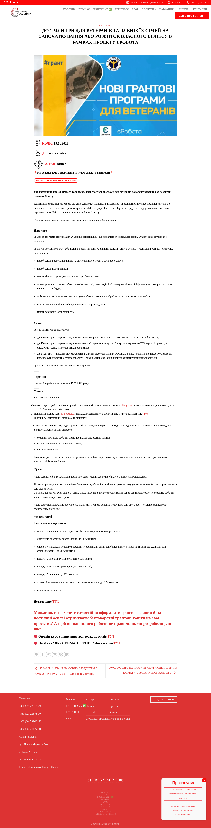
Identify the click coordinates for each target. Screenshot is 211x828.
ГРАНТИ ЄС (122, 9)
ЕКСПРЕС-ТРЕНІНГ (97, 718)
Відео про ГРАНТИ (192, 15)
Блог (135, 9)
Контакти (200, 9)
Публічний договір (120, 718)
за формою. (67, 413)
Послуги (149, 9)
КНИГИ (184, 9)
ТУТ (55, 601)
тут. (146, 413)
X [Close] (207, 781)
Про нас (84, 9)
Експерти (91, 699)
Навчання (167, 9)
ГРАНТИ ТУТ (105, 26)
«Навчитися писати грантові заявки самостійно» (184, 812)
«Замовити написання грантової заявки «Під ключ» (184, 795)
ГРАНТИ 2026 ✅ (102, 9)
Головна (69, 9)
